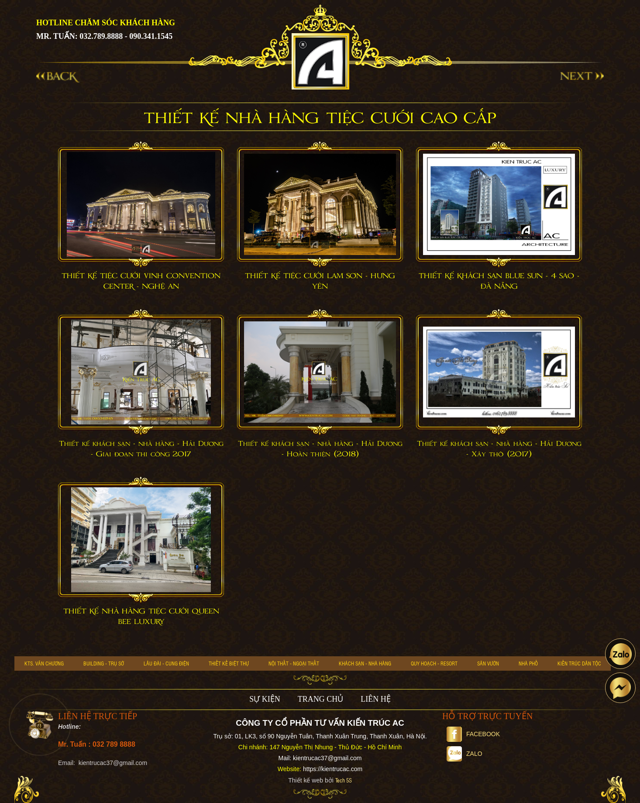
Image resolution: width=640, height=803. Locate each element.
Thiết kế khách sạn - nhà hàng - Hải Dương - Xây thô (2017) (499, 448)
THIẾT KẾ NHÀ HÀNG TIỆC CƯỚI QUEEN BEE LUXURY (141, 616)
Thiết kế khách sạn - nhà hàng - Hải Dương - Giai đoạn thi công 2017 (141, 448)
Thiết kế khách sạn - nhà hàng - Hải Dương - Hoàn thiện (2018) (320, 448)
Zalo (464, 753)
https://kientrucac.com (332, 768)
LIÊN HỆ (375, 699)
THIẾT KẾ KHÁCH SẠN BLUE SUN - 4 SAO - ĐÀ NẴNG (499, 281)
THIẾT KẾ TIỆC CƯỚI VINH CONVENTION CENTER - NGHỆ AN (141, 281)
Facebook (473, 734)
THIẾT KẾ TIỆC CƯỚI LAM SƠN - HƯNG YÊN (320, 281)
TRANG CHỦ (321, 699)
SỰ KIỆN (264, 699)
